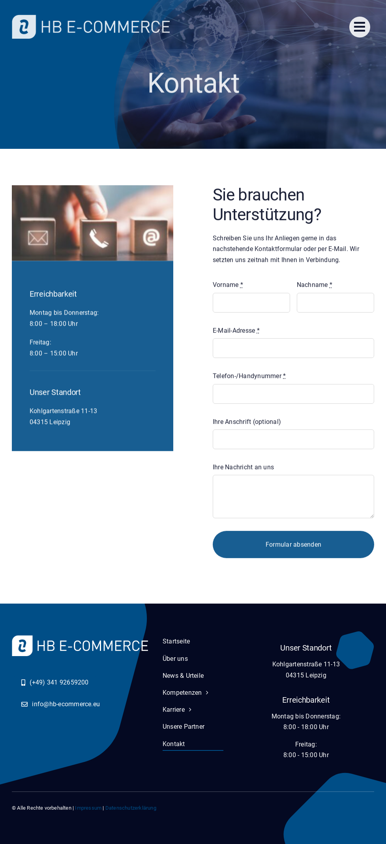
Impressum (88, 808)
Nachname (314, 286)
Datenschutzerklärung (130, 808)
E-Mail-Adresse (236, 332)
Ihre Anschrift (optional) (247, 423)
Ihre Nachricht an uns (243, 468)
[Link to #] (359, 27)
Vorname (228, 286)
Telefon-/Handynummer (249, 377)
